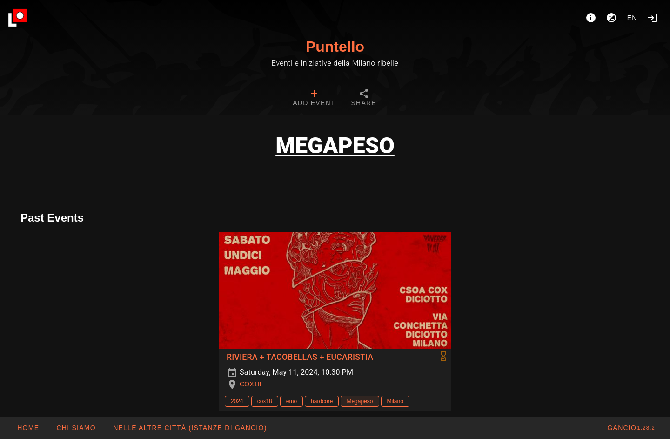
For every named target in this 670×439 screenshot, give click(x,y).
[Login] (652, 17)
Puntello (335, 46)
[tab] (313, 98)
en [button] (632, 17)
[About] (591, 17)
